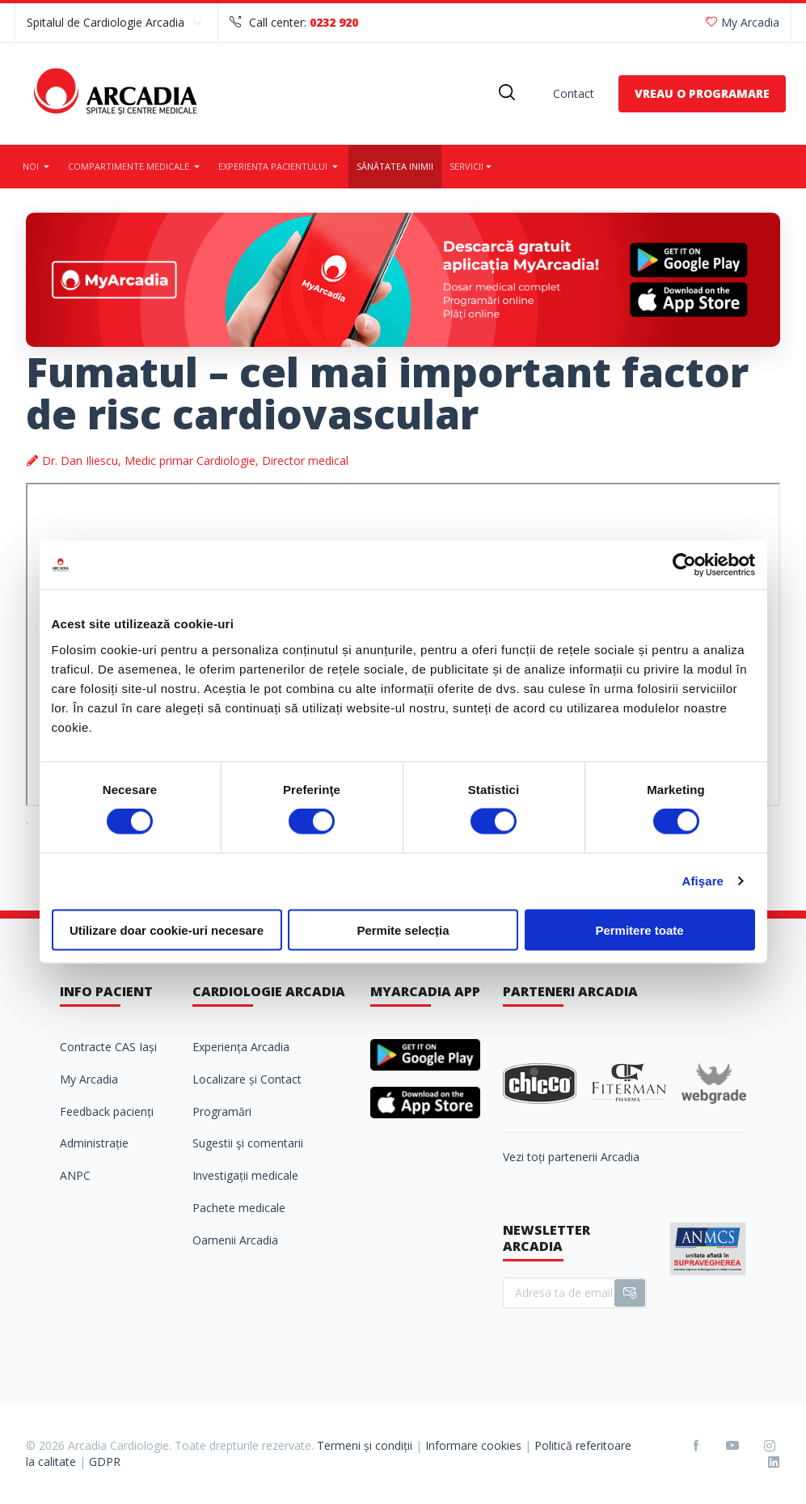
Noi (37, 166)
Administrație (94, 1143)
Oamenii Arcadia (235, 1240)
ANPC (75, 1175)
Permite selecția (403, 929)
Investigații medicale (245, 1175)
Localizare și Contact (247, 1079)
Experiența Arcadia (240, 1046)
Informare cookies (473, 1445)
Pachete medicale (238, 1207)
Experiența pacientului (279, 166)
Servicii (471, 166)
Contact (573, 93)
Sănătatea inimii (395, 166)
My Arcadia (742, 22)
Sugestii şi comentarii (247, 1143)
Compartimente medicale (135, 166)
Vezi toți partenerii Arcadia (571, 1156)
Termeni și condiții (364, 1445)
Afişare (703, 881)
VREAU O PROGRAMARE (702, 93)
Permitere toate (639, 929)
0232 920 (334, 22)
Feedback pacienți (107, 1111)
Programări (221, 1111)
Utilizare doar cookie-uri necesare (167, 929)
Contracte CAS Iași (108, 1046)
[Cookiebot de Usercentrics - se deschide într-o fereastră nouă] (684, 565)
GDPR (104, 1461)
